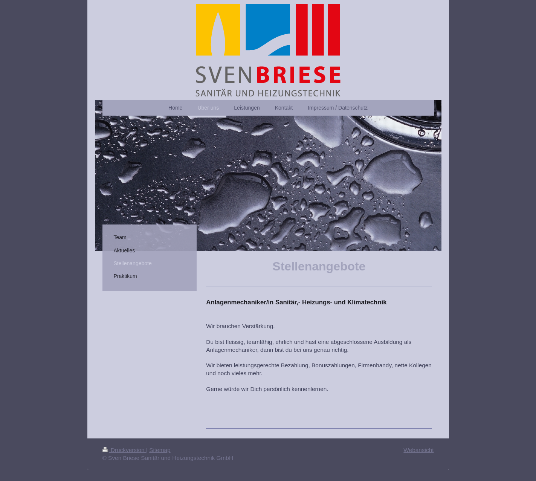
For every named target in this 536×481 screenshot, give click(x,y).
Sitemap (159, 450)
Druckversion (124, 450)
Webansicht (418, 450)
